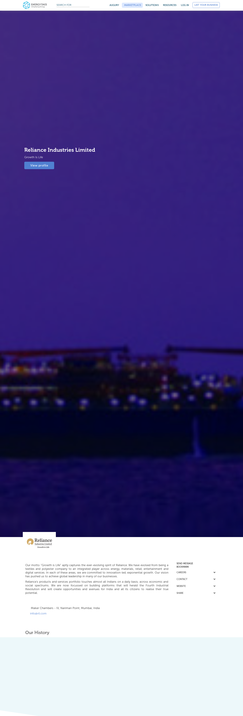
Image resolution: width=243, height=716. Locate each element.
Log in (185, 5)
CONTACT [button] (195, 579)
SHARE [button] (195, 593)
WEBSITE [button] (195, 586)
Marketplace (132, 5)
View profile (39, 164)
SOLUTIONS (152, 5)
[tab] (195, 563)
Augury (114, 5)
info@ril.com (37, 613)
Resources (170, 5)
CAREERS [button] (195, 572)
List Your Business (206, 5)
